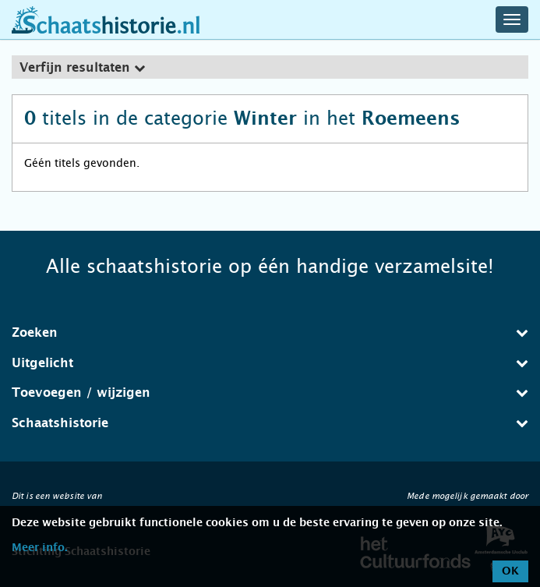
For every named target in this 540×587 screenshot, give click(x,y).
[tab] (270, 67)
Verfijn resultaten (82, 68)
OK (510, 571)
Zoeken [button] (270, 332)
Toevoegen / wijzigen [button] (270, 392)
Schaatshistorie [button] (270, 423)
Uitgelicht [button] (270, 363)
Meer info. (39, 548)
